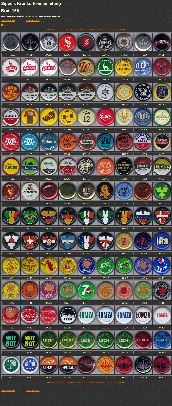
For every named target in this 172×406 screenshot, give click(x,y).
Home (4, 25)
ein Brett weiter (33, 21)
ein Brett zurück (8, 21)
